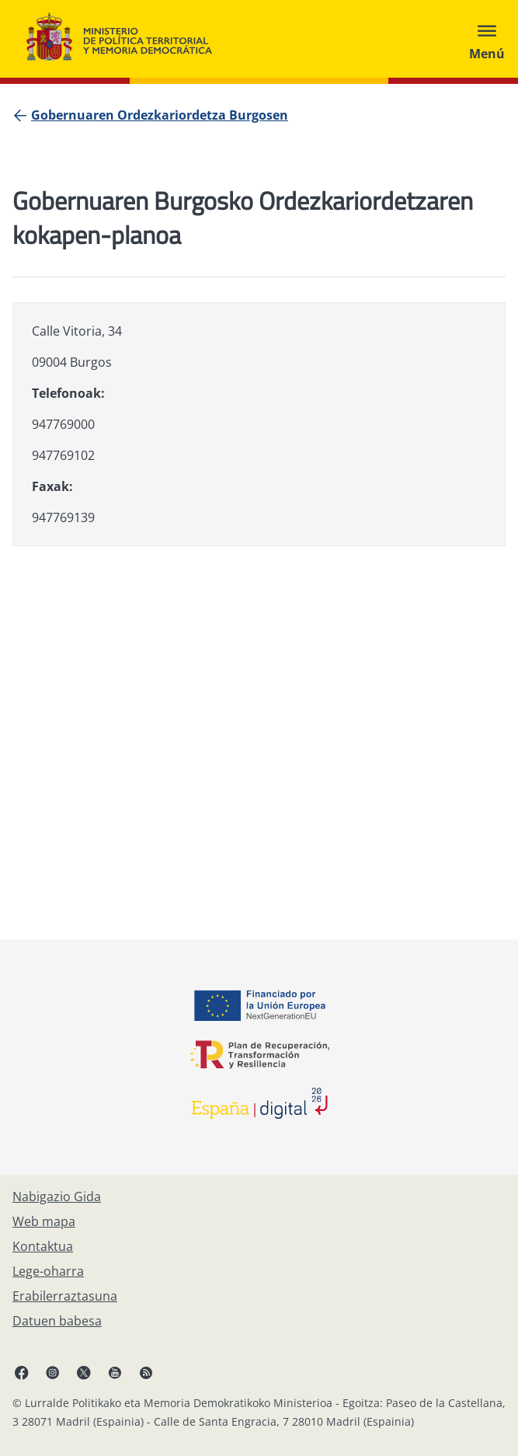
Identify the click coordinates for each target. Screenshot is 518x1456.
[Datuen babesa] (57, 1320)
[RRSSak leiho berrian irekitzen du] (146, 1372)
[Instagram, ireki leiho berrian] (52, 1372)
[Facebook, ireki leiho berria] (21, 1372)
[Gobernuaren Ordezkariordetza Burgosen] (159, 115)
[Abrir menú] (486, 38)
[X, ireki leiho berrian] (84, 1372)
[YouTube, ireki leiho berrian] (115, 1372)
